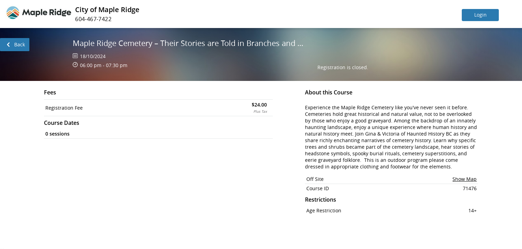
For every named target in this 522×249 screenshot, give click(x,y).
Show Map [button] (464, 179)
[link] (14, 44)
